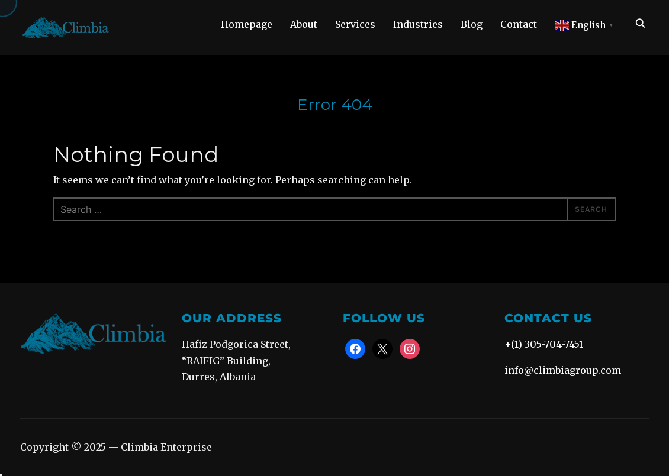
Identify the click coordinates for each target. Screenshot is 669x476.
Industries (418, 24)
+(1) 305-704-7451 (543, 344)
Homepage (246, 24)
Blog (472, 24)
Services (355, 24)
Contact (518, 24)
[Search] (640, 22)
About (303, 24)
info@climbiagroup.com (562, 370)
